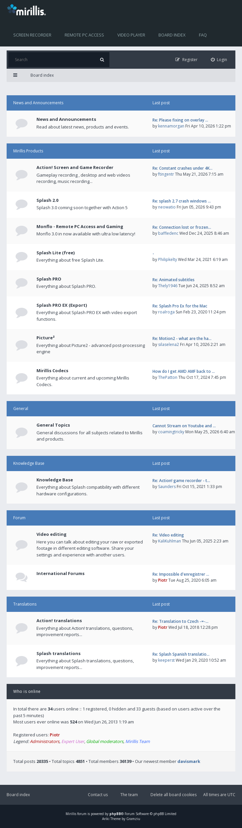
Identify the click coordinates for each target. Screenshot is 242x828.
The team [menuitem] (129, 794)
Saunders (167, 486)
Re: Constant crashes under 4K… (182, 168)
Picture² (45, 338)
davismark (188, 761)
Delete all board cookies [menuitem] (174, 794)
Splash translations (58, 653)
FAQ (203, 35)
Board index (172, 35)
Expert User (72, 741)
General (20, 408)
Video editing (51, 534)
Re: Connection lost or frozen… (181, 227)
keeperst (166, 660)
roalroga (166, 312)
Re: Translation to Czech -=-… (180, 621)
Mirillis (71, 813)
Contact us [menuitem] (98, 794)
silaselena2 (168, 344)
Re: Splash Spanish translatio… (181, 654)
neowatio (167, 207)
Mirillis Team (137, 741)
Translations (24, 604)
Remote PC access (84, 35)
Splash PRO (48, 279)
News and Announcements (38, 103)
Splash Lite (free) (55, 253)
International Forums (60, 573)
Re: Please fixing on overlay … (180, 120)
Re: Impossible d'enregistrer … (180, 574)
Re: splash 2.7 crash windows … (181, 201)
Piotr (162, 580)
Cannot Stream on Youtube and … (184, 426)
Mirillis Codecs (52, 370)
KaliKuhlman (169, 541)
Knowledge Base (28, 463)
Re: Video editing (168, 535)
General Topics (53, 425)
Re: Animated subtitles (173, 280)
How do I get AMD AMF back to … (183, 371)
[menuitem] (219, 59)
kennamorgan (171, 126)
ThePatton (167, 377)
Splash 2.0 (47, 200)
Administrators (44, 741)
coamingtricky (171, 432)
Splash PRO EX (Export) (61, 305)
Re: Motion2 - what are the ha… (182, 338)
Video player (131, 35)
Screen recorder (32, 35)
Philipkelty (167, 259)
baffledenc (168, 233)
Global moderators (104, 741)
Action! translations (59, 620)
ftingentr (166, 174)
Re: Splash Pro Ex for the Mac (179, 306)
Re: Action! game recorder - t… (181, 480)
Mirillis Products (28, 151)
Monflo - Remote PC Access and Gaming (79, 226)
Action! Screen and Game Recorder (74, 167)
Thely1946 (167, 286)
